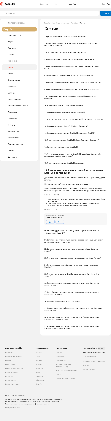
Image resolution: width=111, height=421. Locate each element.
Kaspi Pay (59, 352)
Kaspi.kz (47, 23)
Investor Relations (89, 370)
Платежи (39, 360)
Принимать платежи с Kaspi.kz (66, 370)
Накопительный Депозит (14, 368)
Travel (38, 356)
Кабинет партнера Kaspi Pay (65, 378)
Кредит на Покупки (11, 372)
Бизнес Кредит (61, 356)
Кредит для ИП (10, 380)
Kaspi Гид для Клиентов (60, 23)
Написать (101, 348)
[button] (75, 197)
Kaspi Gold (74, 23)
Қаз (103, 4)
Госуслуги (39, 376)
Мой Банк (39, 364)
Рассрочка (9, 376)
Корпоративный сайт (12, 408)
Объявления (40, 380)
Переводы (39, 368)
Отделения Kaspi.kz (90, 356)
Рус (108, 4)
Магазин (39, 352)
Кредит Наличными (12, 384)
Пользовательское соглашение (94, 362)
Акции (38, 372)
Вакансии (86, 366)
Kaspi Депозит (10, 364)
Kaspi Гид (39, 384)
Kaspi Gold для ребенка (13, 356)
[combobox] (51, 13)
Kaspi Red (8, 360)
